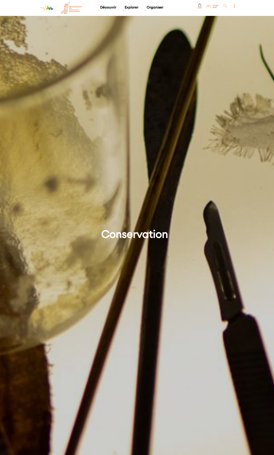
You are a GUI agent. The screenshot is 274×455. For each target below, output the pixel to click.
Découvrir (108, 7)
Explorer (131, 7)
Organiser (155, 7)
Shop (200, 6)
